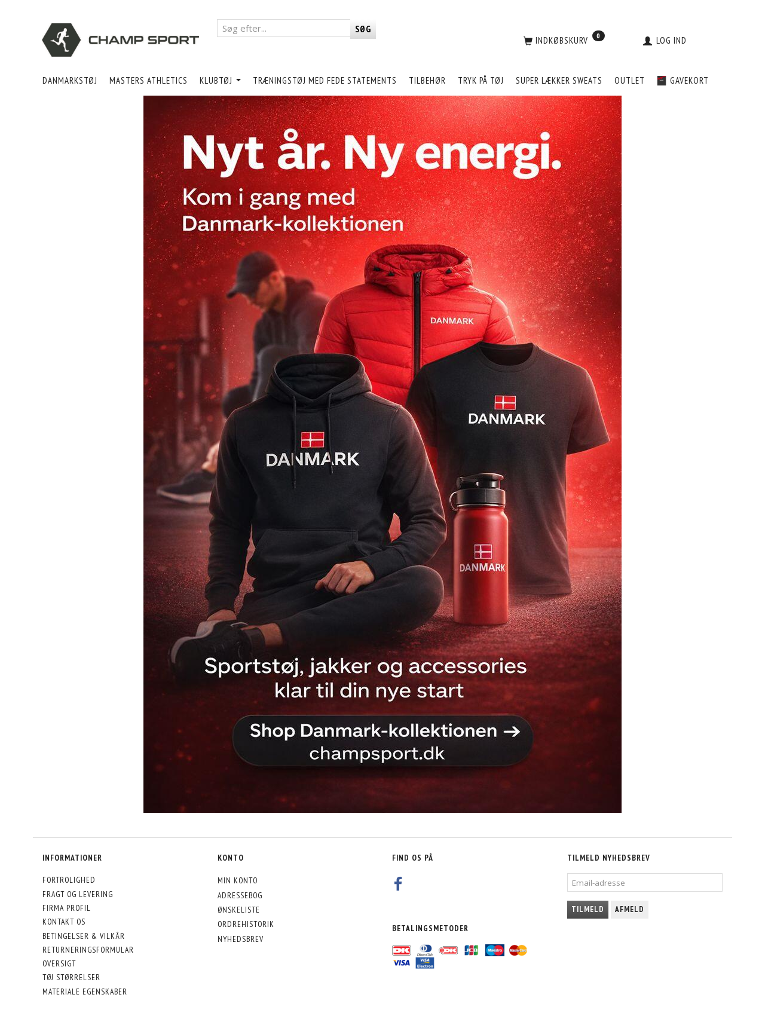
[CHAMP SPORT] (120, 40)
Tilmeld (587, 909)
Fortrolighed (69, 879)
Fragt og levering (77, 894)
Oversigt (59, 963)
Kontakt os (63, 921)
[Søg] (363, 29)
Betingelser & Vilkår (83, 936)
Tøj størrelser (71, 977)
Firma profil (66, 907)
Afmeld (629, 909)
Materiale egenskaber (84, 991)
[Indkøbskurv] (563, 40)
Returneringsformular (88, 949)
